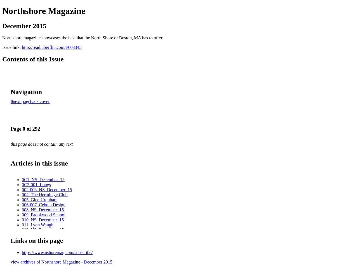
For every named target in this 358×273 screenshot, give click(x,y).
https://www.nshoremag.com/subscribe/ (57, 252)
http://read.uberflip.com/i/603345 (51, 47)
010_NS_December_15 (43, 219)
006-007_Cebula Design (43, 204)
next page (21, 101)
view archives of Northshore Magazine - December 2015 (61, 262)
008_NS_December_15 (43, 209)
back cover (40, 101)
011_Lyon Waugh (37, 224)
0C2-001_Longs (36, 184)
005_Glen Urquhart (39, 199)
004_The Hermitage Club (45, 194)
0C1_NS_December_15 (43, 179)
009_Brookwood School (43, 214)
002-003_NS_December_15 (47, 189)
